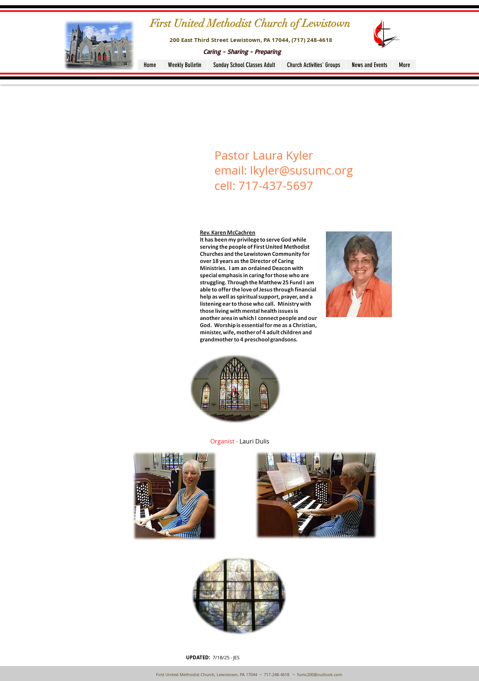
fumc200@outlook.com (319, 674)
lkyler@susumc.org (301, 170)
